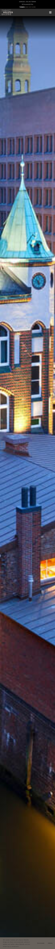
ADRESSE (22, 1)
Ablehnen (50, 943)
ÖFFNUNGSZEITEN (27, 4)
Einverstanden (40, 943)
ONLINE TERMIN (31, 1)
